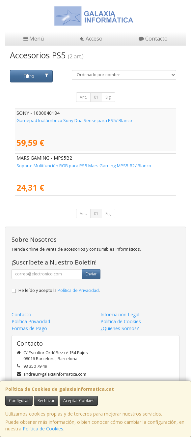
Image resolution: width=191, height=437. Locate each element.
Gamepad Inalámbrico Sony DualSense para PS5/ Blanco (74, 120)
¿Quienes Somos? (119, 328)
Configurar (19, 400)
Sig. (108, 97)
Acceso (91, 38)
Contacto (153, 38)
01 (96, 97)
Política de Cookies (43, 428)
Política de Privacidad (78, 290)
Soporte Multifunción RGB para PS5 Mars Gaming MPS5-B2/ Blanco (83, 166)
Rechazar (46, 400)
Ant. (83, 97)
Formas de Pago (29, 328)
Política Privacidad (31, 321)
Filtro (35, 76)
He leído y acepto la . (59, 290)
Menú (33, 38)
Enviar (91, 274)
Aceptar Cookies (78, 400)
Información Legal (119, 314)
